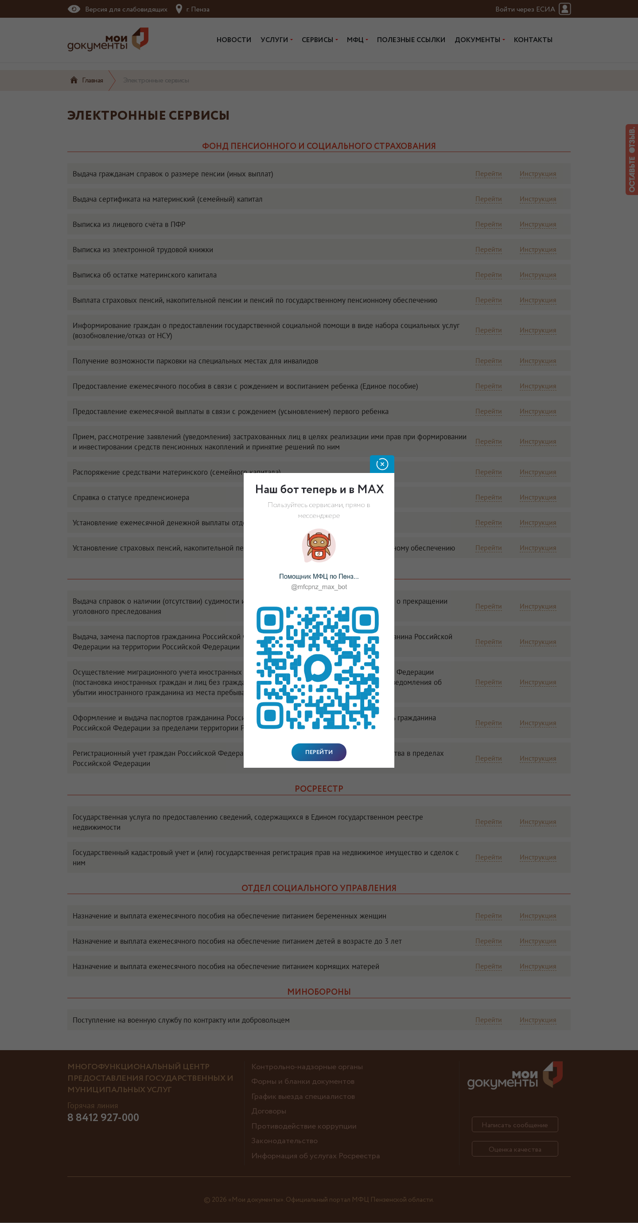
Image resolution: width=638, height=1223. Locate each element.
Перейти (319, 752)
